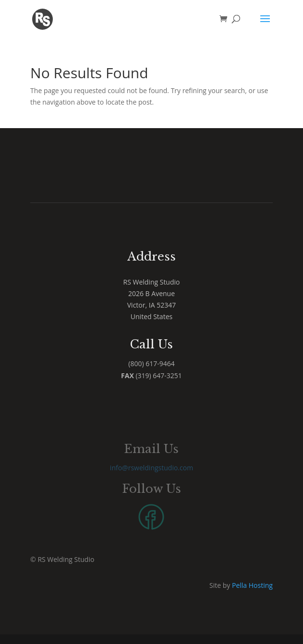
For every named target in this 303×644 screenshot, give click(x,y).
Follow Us (151, 489)
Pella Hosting (252, 585)
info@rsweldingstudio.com (151, 467)
